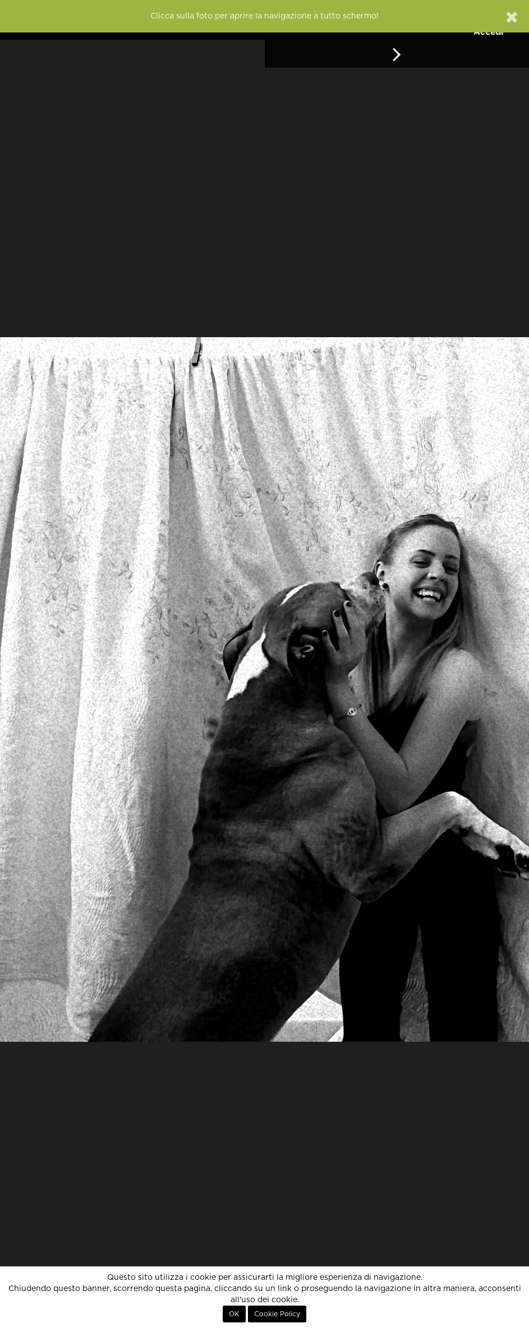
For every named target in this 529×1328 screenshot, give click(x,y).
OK (234, 1314)
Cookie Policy (277, 1314)
